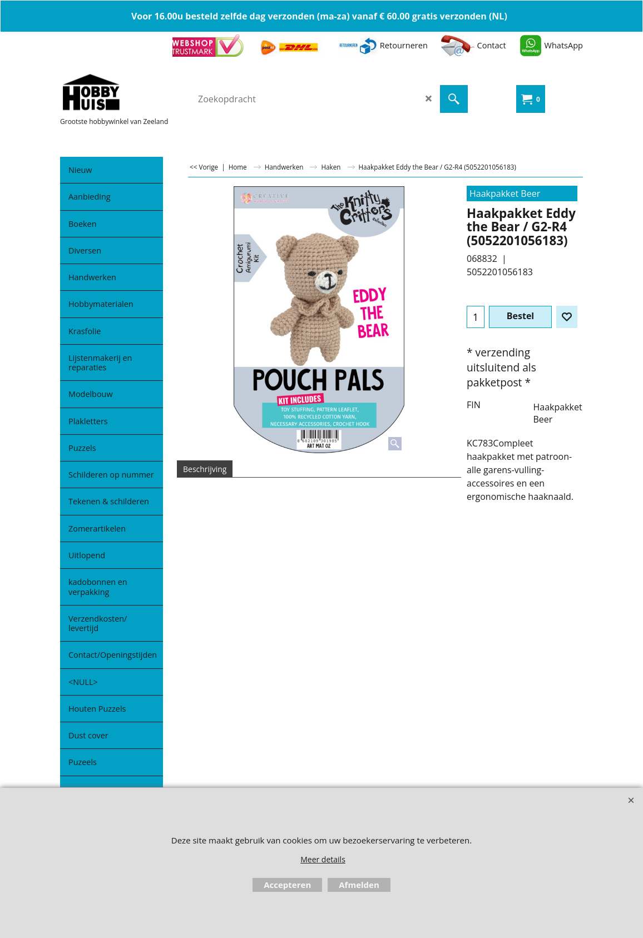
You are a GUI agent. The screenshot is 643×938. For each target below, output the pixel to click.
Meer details (322, 859)
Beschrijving (204, 469)
